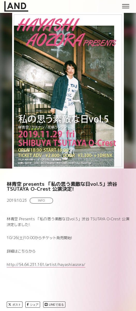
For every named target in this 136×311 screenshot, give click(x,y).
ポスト (14, 304)
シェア (33, 304)
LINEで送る (54, 304)
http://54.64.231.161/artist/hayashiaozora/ (46, 264)
